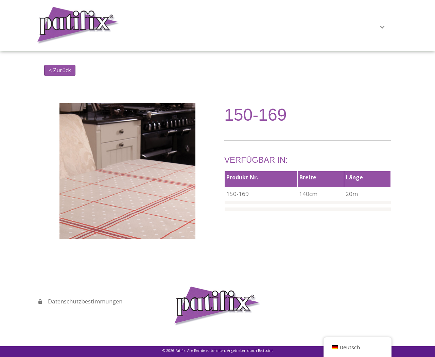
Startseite (203, 26)
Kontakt (383, 26)
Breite (307, 177)
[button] (287, 26)
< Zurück (60, 70)
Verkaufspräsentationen (330, 26)
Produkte (270, 26)
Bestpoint (265, 350)
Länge (354, 177)
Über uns (237, 26)
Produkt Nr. (242, 177)
